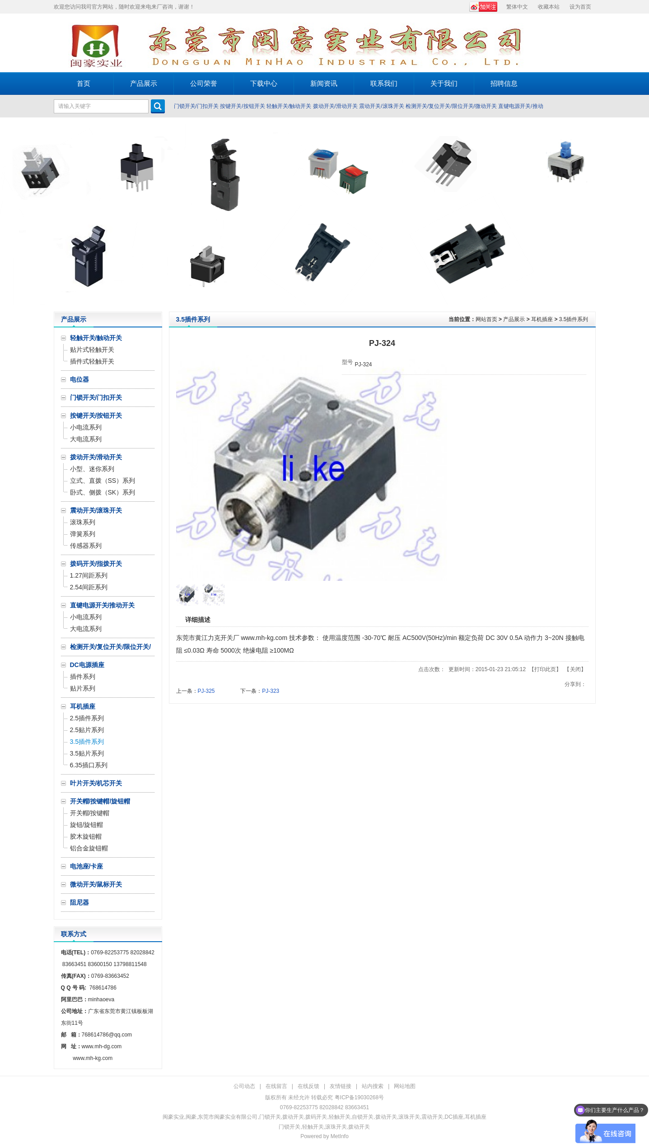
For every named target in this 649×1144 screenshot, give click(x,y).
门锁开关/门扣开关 (196, 106)
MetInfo (340, 1136)
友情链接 (340, 1086)
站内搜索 (372, 1086)
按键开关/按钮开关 (242, 106)
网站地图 (405, 1086)
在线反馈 (308, 1086)
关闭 (575, 669)
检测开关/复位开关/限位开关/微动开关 (451, 106)
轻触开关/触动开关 (288, 106)
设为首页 (580, 7)
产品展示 (514, 319)
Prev (9, 214)
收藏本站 (549, 7)
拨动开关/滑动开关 (335, 106)
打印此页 (545, 669)
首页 (83, 83)
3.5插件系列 (573, 319)
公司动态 (244, 1086)
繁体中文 (517, 7)
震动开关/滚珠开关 (381, 106)
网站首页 (486, 319)
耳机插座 (542, 319)
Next (639, 214)
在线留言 (276, 1086)
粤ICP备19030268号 (359, 1097)
